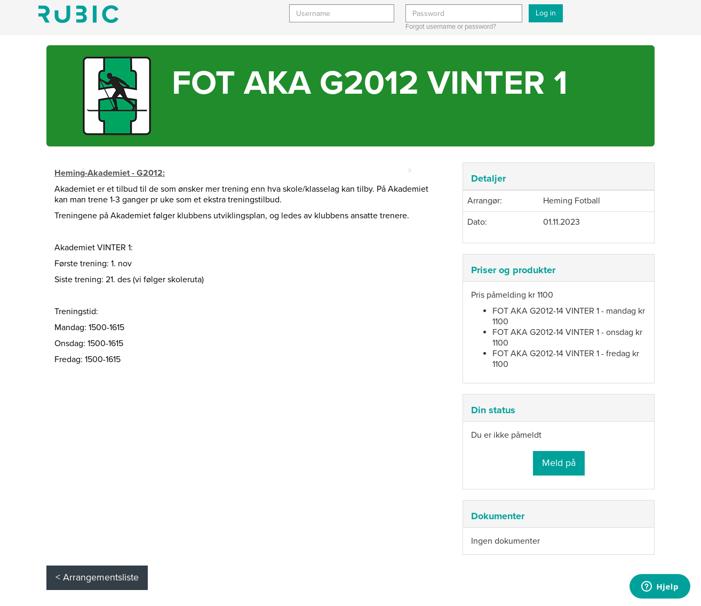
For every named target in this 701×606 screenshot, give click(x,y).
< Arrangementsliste (97, 577)
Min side (78, 14)
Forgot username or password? (450, 26)
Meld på (559, 463)
